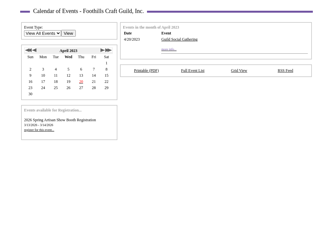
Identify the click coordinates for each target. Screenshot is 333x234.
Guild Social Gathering (179, 39)
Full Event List (193, 70)
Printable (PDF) (146, 70)
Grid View (239, 70)
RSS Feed (285, 70)
